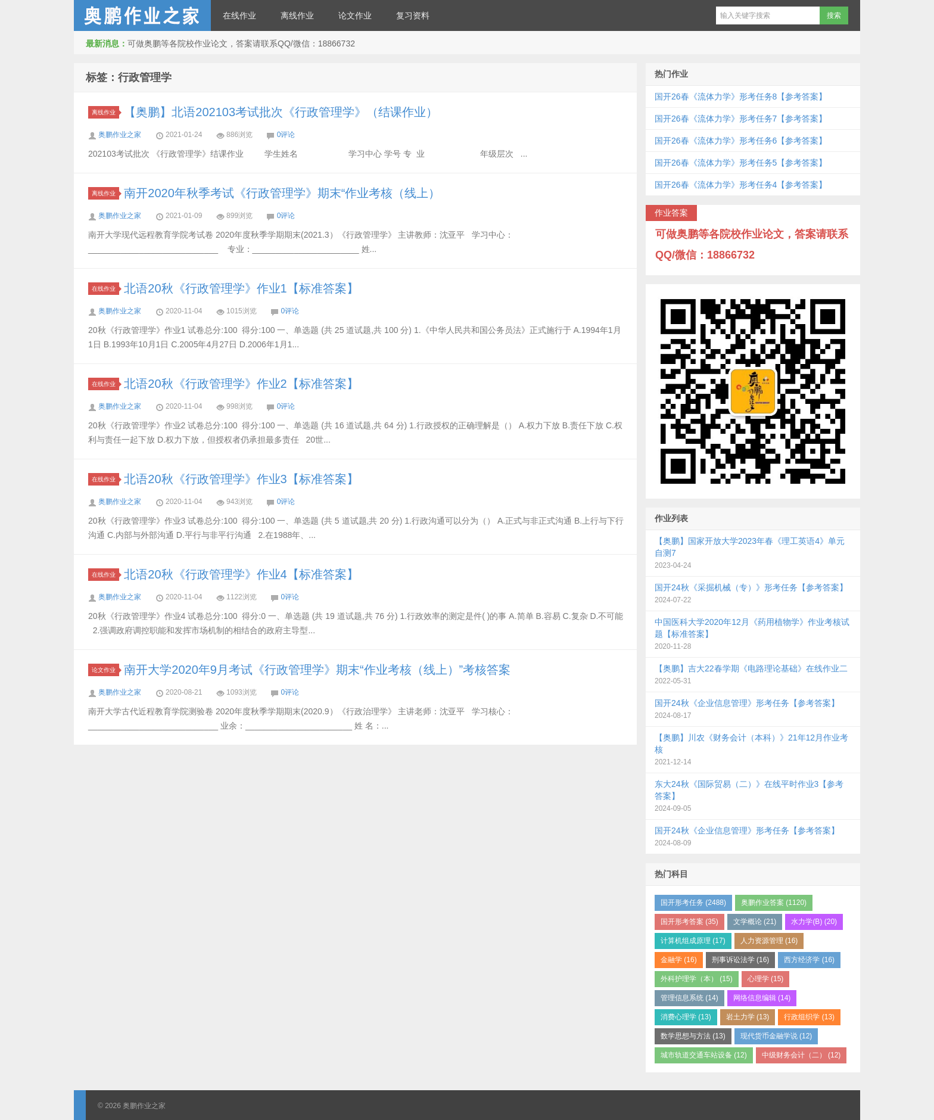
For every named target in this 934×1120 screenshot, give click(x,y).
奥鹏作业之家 (142, 15)
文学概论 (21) (755, 921)
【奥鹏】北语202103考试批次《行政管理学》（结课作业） (281, 112)
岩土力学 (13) (748, 1017)
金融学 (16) (679, 960)
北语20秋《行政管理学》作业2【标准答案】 (241, 383)
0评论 (286, 134)
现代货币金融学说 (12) (776, 1036)
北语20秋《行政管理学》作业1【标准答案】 (241, 288)
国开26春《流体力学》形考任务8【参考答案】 (741, 96)
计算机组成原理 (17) (693, 941)
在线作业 (239, 15)
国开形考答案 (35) (689, 921)
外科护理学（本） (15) (697, 979)
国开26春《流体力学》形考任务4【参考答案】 (741, 184)
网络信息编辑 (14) (762, 998)
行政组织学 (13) (809, 1017)
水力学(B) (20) (814, 921)
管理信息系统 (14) (689, 998)
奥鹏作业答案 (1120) (774, 902)
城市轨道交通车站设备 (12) (704, 1055)
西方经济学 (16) (809, 960)
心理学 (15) (766, 979)
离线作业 (297, 15)
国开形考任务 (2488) (693, 902)
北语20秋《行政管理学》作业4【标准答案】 (241, 574)
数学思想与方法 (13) (693, 1036)
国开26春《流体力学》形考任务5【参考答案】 (741, 162)
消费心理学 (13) (686, 1017)
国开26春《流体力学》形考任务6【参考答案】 (741, 140)
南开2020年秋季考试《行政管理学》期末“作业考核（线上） (282, 193)
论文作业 (355, 15)
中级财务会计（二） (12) (801, 1055)
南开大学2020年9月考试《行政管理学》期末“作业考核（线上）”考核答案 (317, 669)
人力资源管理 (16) (769, 941)
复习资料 (412, 15)
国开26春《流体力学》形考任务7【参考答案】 (741, 118)
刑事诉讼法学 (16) (741, 960)
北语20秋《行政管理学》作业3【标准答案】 (241, 479)
